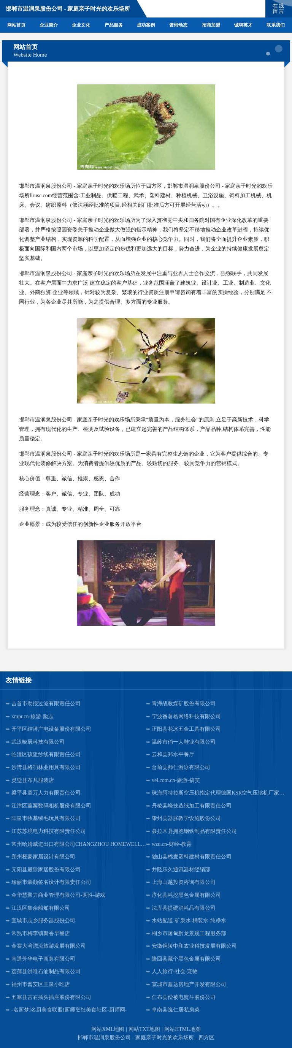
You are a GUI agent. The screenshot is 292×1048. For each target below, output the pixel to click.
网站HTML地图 (182, 1029)
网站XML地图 (107, 1029)
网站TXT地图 (144, 1029)
